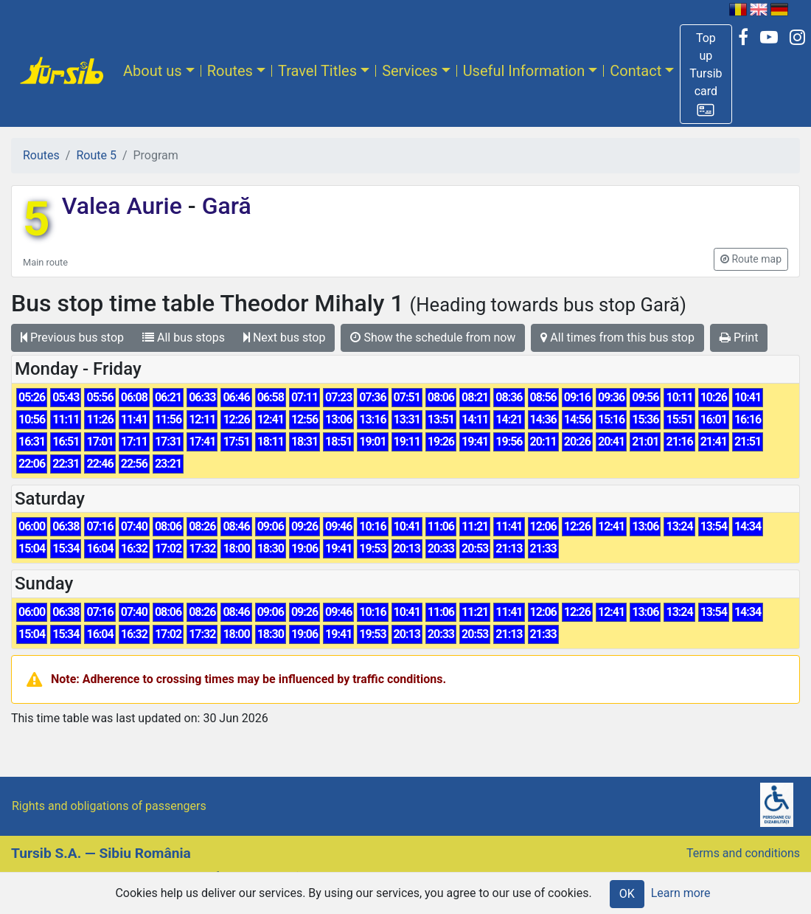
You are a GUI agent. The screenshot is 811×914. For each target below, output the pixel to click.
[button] (705, 74)
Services (409, 71)
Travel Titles (317, 71)
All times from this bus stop (617, 337)
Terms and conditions (743, 853)
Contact (635, 71)
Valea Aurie (125, 206)
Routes (230, 71)
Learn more (681, 893)
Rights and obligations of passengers (109, 806)
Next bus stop (284, 337)
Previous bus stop (72, 337)
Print (739, 337)
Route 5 (96, 155)
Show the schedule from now (432, 337)
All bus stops (183, 337)
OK (627, 894)
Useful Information (524, 71)
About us (152, 71)
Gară (223, 206)
